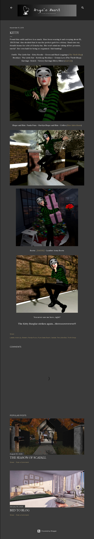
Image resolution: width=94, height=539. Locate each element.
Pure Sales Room (74, 125)
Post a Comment (22, 462)
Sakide (53, 338)
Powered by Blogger (47, 531)
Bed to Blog (19, 510)
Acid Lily (68, 61)
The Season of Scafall (28, 457)
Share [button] (12, 334)
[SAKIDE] (41, 250)
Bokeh (24, 338)
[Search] (82, 7)
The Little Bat (62, 338)
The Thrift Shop (75, 54)
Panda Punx (32, 338)
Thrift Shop (72, 338)
